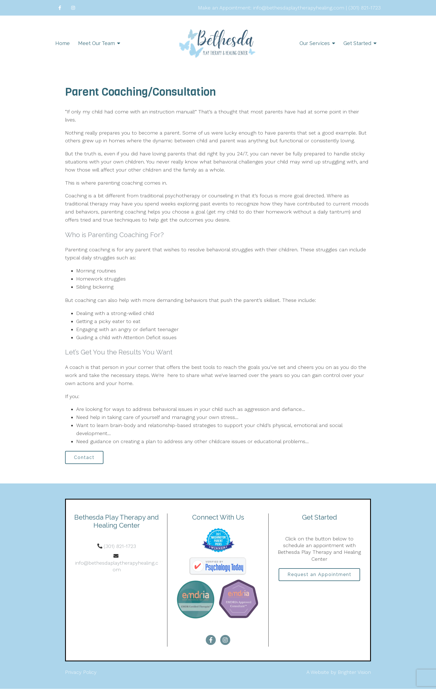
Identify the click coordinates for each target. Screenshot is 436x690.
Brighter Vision (354, 673)
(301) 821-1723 (120, 547)
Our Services (314, 43)
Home (62, 43)
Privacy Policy (80, 673)
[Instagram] (73, 7)
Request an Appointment (319, 576)
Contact (85, 457)
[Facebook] (59, 7)
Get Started (357, 43)
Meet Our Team (96, 43)
